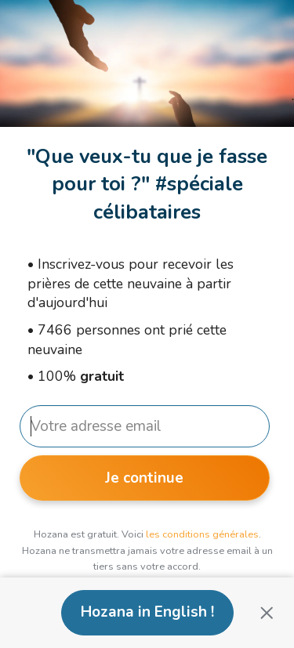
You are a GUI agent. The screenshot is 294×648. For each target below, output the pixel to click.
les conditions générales (202, 534)
